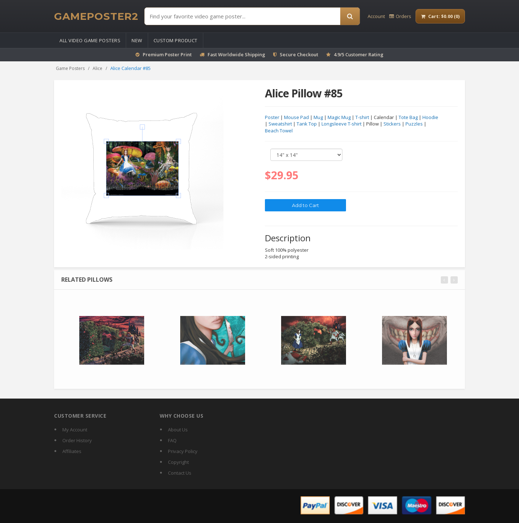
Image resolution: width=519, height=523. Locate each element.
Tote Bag (408, 117)
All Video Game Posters (89, 40)
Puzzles (414, 124)
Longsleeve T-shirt (341, 124)
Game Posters (70, 68)
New (137, 40)
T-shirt (362, 117)
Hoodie (430, 117)
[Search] (350, 16)
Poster (272, 117)
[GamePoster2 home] (96, 16)
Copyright (178, 462)
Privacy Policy (183, 451)
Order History (77, 440)
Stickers (392, 124)
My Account (74, 429)
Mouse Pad (296, 117)
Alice (97, 68)
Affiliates (71, 451)
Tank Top (307, 124)
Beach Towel (279, 130)
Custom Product (176, 40)
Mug (318, 117)
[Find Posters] (242, 16)
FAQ (172, 440)
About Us (178, 429)
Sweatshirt (280, 124)
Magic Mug (339, 117)
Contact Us (179, 473)
